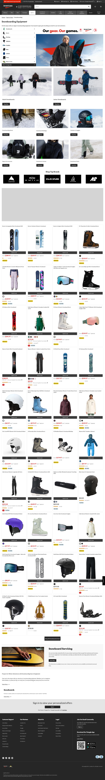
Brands (90, 12)
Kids (18, 12)
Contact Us (4, 741)
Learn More (31, 1)
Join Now (64, 710)
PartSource (22, 730)
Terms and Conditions (60, 725)
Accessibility (58, 730)
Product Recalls (5, 743)
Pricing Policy (58, 733)
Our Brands (40, 725)
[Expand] (19, 64)
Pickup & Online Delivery (7, 725)
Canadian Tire (23, 722)
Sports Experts (23, 736)
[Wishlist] (95, 7)
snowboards (19, 693)
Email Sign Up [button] (65, 1)
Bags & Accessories (70, 12)
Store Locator (5, 736)
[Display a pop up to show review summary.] (37, 343)
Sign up (80, 727)
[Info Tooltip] (47, 341)
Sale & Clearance (82, 12)
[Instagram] (9, 758)
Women (5, 12)
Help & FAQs (4, 733)
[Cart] (101, 7)
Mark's (21, 725)
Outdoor (53, 12)
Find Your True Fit (38, 1)
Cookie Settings (5, 746)
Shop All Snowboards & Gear (52, 638)
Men (12, 12)
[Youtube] (12, 758)
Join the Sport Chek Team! (43, 728)
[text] (14, 258)
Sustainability (40, 733)
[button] (89, 7)
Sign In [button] (99, 1)
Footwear (25, 12)
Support (57, 1)
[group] (14, 260)
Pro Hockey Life (23, 733)
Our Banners (22, 741)
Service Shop (98, 12)
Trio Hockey (22, 738)
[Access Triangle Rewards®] (88, 1)
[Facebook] (3, 758)
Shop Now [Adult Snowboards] (6, 104)
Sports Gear (9, 17)
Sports (32, 12)
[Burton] (11, 180)
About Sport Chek (41, 722)
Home (3, 17)
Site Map (57, 728)
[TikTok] (6, 758)
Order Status (74, 1)
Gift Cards (4, 738)
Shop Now (6, 134)
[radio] (80, 256)
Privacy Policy (58, 722)
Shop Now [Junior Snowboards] (57, 104)
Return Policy (58, 736)
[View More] (6, 684)
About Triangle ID (41, 730)
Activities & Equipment (42, 12)
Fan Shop (61, 12)
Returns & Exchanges (6, 730)
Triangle (21, 728)
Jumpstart (40, 736)
